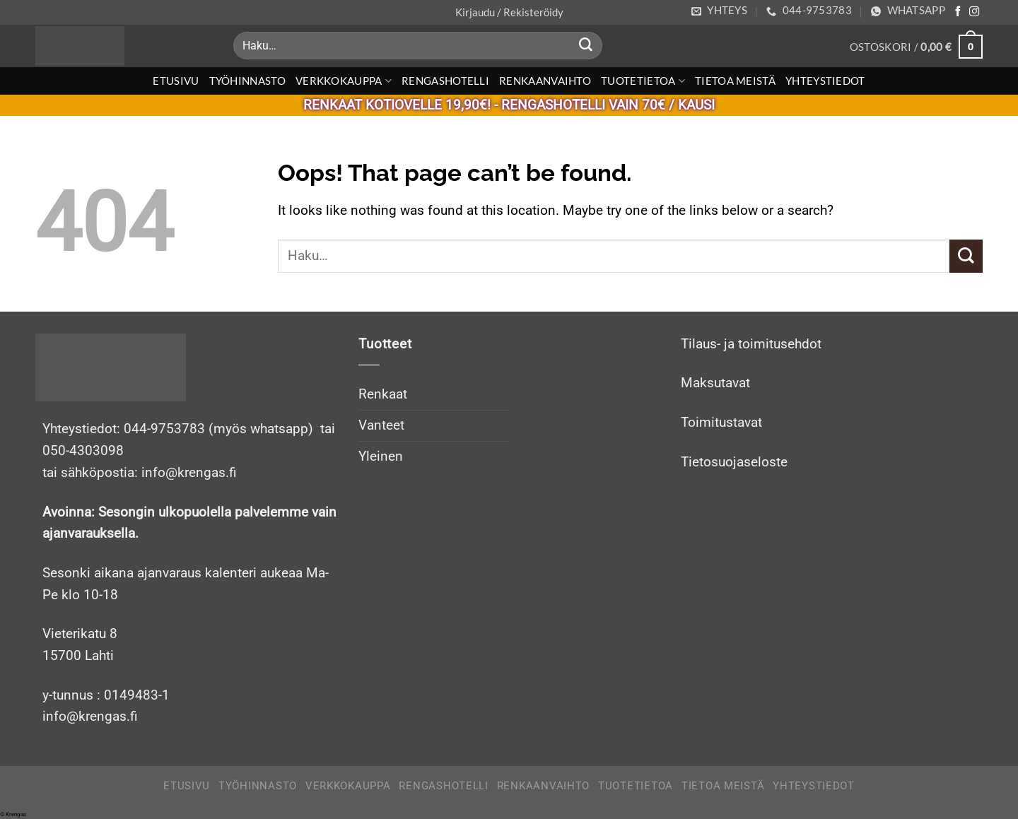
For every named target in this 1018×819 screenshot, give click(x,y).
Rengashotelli (445, 80)
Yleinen (380, 456)
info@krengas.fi (90, 716)
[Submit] (586, 46)
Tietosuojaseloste (734, 462)
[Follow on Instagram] (974, 12)
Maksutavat (715, 383)
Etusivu (176, 80)
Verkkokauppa (344, 81)
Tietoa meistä (735, 80)
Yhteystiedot (825, 80)
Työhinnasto (247, 80)
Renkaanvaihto (545, 80)
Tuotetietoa (643, 81)
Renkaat (382, 394)
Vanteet (381, 425)
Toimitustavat (721, 422)
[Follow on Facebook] (958, 12)
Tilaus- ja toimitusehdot (751, 344)
